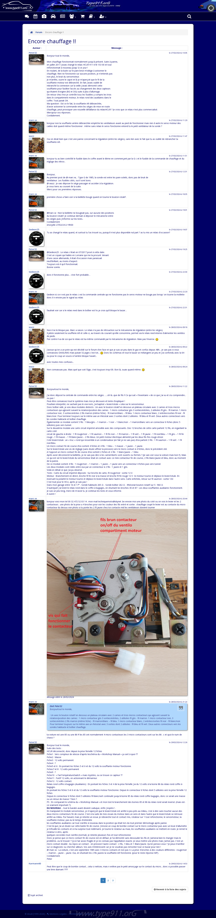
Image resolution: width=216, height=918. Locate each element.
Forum (39, 32)
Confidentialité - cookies (80, 913)
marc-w (33, 120)
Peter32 (33, 52)
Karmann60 (35, 863)
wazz (31, 136)
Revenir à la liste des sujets (170, 889)
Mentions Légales (57, 913)
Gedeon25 (34, 229)
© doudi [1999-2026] (35, 913)
